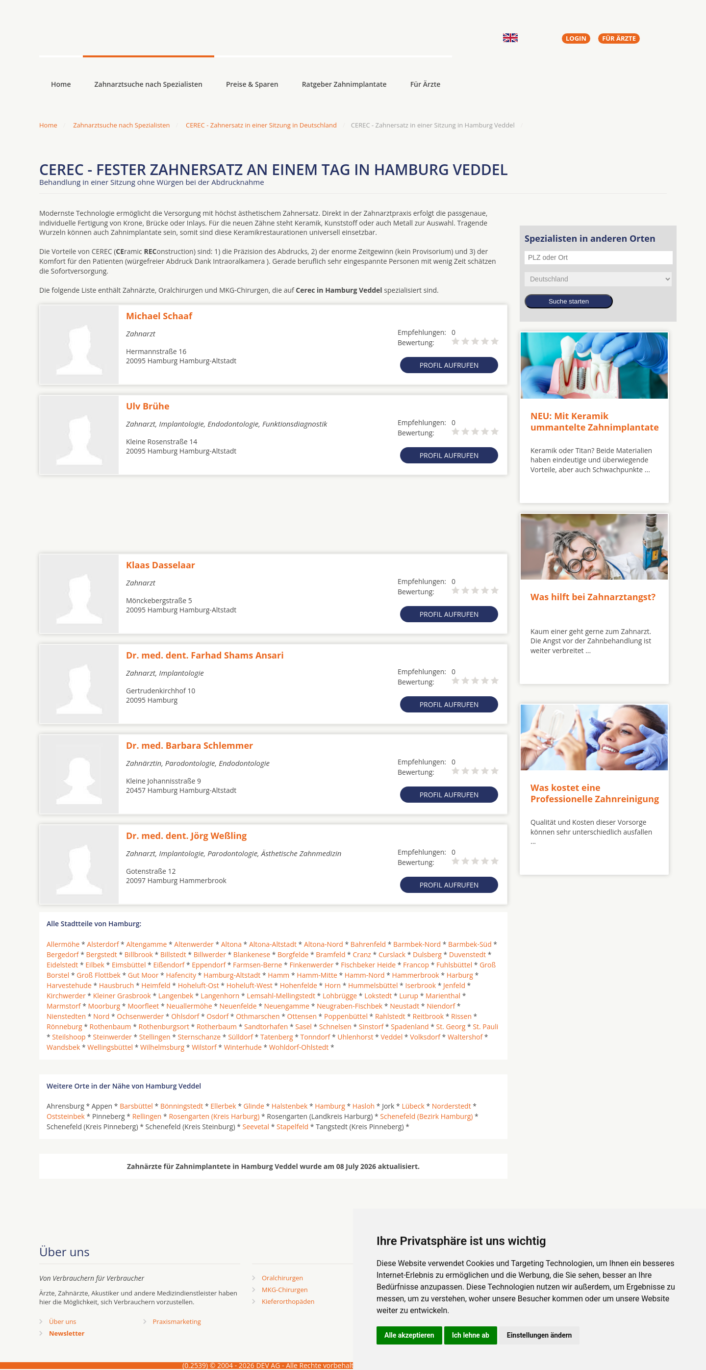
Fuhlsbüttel (454, 964)
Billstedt (173, 954)
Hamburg (330, 1106)
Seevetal (256, 1126)
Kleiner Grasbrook (122, 995)
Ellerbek (223, 1106)
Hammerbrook (415, 975)
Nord (101, 1016)
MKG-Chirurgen (285, 1289)
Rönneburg (64, 1026)
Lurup (408, 995)
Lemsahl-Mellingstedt (281, 995)
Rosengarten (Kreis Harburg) (214, 1116)
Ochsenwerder (140, 1016)
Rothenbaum (110, 1026)
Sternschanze (199, 1036)
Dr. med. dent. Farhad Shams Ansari (205, 655)
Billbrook (139, 954)
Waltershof (465, 1036)
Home (48, 125)
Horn (333, 985)
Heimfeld (155, 985)
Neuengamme (286, 1006)
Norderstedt (451, 1106)
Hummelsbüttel (373, 985)
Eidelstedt (62, 964)
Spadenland (410, 1026)
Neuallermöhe (189, 1006)
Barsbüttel (136, 1106)
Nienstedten (66, 1016)
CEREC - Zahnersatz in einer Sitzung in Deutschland (261, 125)
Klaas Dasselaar (160, 565)
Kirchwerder (66, 995)
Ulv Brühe (148, 406)
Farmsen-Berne (257, 964)
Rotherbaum (217, 1026)
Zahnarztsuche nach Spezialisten (148, 84)
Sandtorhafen (266, 1026)
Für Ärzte (425, 84)
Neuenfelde (238, 1006)
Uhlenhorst (355, 1036)
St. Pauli (485, 1026)
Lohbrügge (340, 995)
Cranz (362, 954)
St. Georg (451, 1026)
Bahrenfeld (368, 944)
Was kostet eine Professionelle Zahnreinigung (594, 793)
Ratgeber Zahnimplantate (344, 84)
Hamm (278, 975)
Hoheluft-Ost (198, 985)
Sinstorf (371, 1026)
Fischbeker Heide (368, 964)
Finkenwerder (311, 964)
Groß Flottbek (98, 975)
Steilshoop (68, 1036)
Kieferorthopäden (288, 1301)
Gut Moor (143, 975)
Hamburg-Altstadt (231, 975)
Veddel (391, 1036)
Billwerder (210, 954)
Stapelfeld (292, 1126)
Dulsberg (427, 954)
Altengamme (146, 944)
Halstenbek (290, 1106)
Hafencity (181, 975)
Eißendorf (168, 964)
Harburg (460, 975)
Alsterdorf (103, 944)
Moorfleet (143, 1006)
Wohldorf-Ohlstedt (298, 1047)
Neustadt (404, 1006)
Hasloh (364, 1106)
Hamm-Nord (365, 975)
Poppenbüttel (346, 1016)
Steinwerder (112, 1036)
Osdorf (217, 1016)
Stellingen (155, 1036)
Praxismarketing (177, 1321)
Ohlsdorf (185, 1016)
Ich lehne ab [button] (470, 1335)
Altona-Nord (323, 944)
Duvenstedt (467, 954)
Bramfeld (330, 954)
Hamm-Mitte (317, 975)
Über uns (62, 1321)
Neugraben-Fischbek (349, 1006)
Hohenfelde (298, 985)
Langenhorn (220, 995)
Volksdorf (425, 1036)
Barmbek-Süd (470, 944)
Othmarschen (257, 1016)
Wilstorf (204, 1047)
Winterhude (243, 1047)
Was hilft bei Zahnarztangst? (593, 597)
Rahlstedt (390, 1016)
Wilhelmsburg (162, 1047)
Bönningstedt (181, 1106)
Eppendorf (209, 964)
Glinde (254, 1106)
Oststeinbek (66, 1116)
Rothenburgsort (164, 1026)
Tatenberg (276, 1036)
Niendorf (441, 1006)
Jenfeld (454, 985)
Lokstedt (378, 995)
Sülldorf (240, 1036)
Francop (416, 964)
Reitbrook (428, 1016)
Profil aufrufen (449, 365)
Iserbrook (420, 985)
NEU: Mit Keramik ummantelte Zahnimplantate (594, 421)
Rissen (461, 1016)
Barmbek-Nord (417, 944)
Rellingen (147, 1116)
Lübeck (413, 1106)
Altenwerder (193, 944)
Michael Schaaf (159, 316)
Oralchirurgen (282, 1277)
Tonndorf (315, 1036)
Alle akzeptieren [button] (409, 1335)
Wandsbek (63, 1047)
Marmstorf (64, 1006)
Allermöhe (63, 944)
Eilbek (94, 964)
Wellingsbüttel (110, 1047)
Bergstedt (101, 954)
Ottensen (302, 1016)
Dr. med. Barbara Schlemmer (189, 745)
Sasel (303, 1026)
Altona (231, 944)
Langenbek (176, 995)
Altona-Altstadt (273, 944)
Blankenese (251, 954)
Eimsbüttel (129, 964)
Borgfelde (292, 954)
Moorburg (104, 1006)
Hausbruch (116, 985)
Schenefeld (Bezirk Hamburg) (426, 1116)
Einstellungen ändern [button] (539, 1335)
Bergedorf (63, 954)
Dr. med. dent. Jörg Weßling (186, 835)
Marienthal (443, 995)
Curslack (391, 954)
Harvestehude (69, 985)
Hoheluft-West (250, 985)
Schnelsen (335, 1026)
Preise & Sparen (252, 84)
